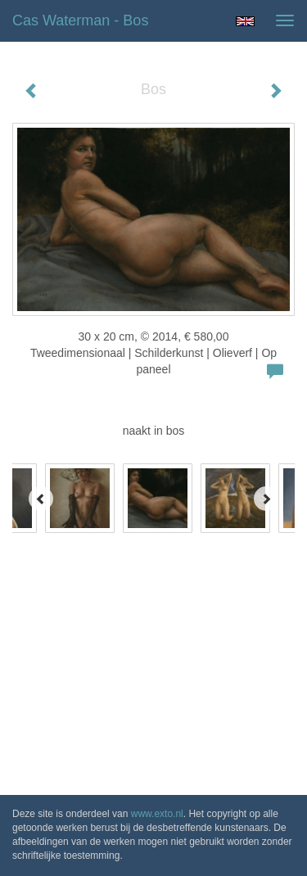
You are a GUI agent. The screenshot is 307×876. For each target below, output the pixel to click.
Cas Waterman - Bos (80, 20)
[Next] (266, 498)
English (245, 21)
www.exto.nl (157, 814)
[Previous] (41, 498)
